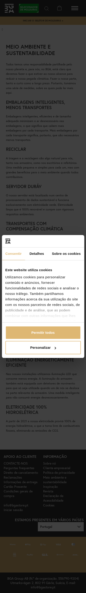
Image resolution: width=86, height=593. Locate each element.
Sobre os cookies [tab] (66, 254)
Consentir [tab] (13, 254)
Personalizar (43, 347)
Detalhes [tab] (37, 254)
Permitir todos (43, 332)
